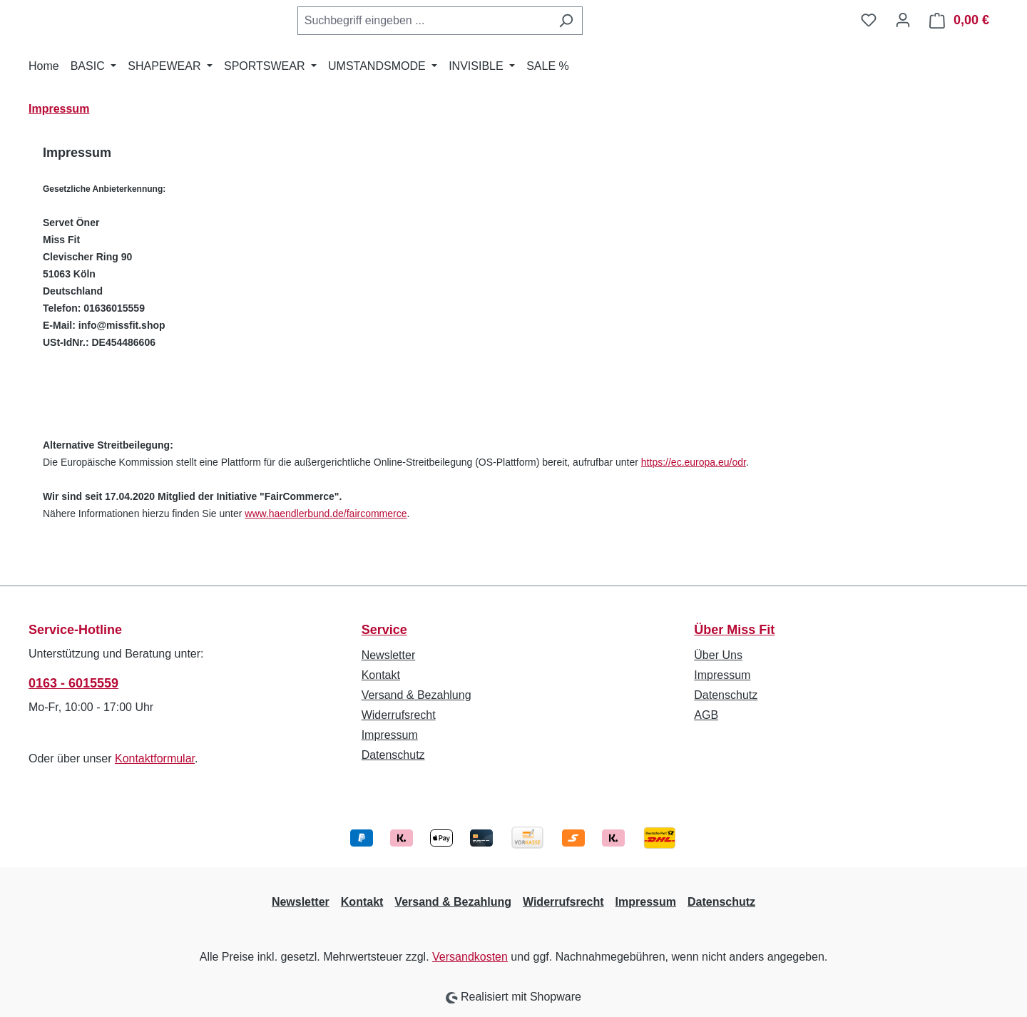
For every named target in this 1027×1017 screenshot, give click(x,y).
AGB (706, 715)
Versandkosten (470, 957)
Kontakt (381, 675)
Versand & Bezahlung (416, 695)
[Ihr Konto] (903, 20)
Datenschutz (393, 755)
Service (384, 630)
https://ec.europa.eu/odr (693, 462)
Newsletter (389, 655)
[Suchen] (566, 20)
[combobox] (423, 20)
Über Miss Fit (734, 630)
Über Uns (718, 655)
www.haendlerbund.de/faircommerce (326, 513)
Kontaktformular (155, 758)
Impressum (390, 735)
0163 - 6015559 (73, 683)
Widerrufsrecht (399, 715)
